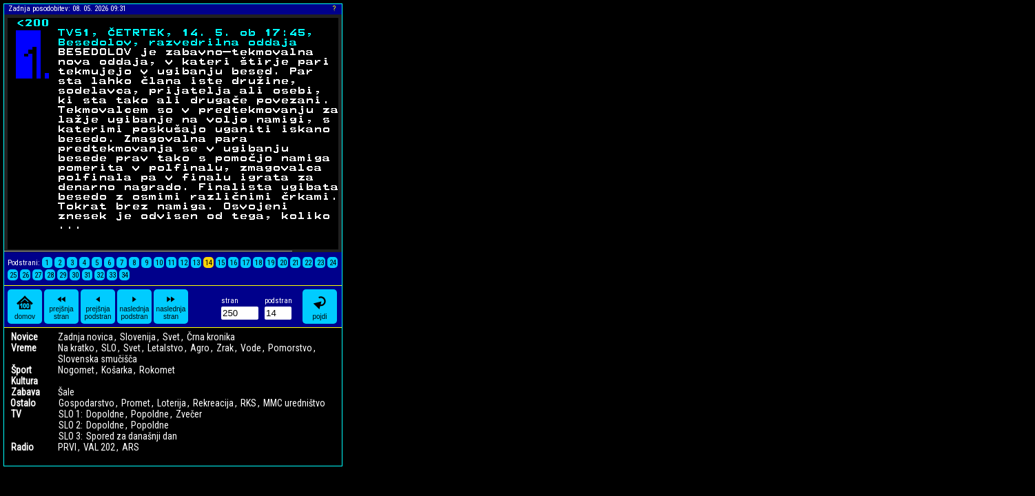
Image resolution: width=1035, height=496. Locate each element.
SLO (108, 347)
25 (13, 275)
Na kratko (76, 347)
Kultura (24, 380)
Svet (171, 336)
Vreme (24, 347)
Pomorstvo (290, 347)
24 (332, 262)
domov (24, 306)
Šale (66, 391)
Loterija (171, 403)
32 (99, 275)
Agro (199, 347)
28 (50, 275)
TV (16, 414)
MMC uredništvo (294, 403)
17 (246, 262)
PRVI (67, 447)
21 (295, 262)
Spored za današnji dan (131, 436)
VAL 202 (99, 447)
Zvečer (189, 414)
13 (196, 262)
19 (270, 262)
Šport (21, 369)
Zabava (25, 391)
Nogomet (76, 369)
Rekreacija (213, 403)
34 (124, 275)
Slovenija (138, 336)
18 (258, 262)
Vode (250, 347)
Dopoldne (105, 414)
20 (283, 262)
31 (87, 275)
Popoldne (150, 414)
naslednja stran (171, 306)
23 (320, 262)
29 (62, 275)
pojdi (320, 306)
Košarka (116, 369)
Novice (24, 336)
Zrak (225, 347)
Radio (22, 447)
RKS (248, 403)
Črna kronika (211, 336)
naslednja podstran (135, 306)
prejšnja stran (61, 306)
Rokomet (157, 369)
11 (171, 262)
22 (308, 262)
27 (37, 275)
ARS (130, 447)
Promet (135, 403)
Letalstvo (165, 347)
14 (208, 262)
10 (159, 262)
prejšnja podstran (98, 306)
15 (221, 262)
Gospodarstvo (86, 403)
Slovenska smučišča (97, 358)
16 (233, 262)
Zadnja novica (85, 336)
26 (25, 275)
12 (184, 262)
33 (112, 275)
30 (75, 275)
